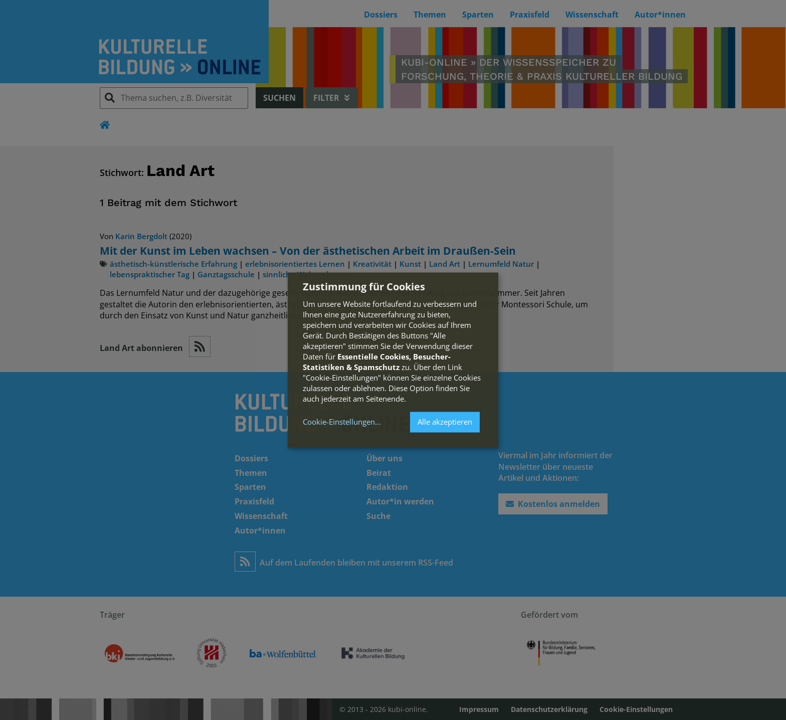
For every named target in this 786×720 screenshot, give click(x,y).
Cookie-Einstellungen (339, 422)
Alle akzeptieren (445, 422)
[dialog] (393, 359)
